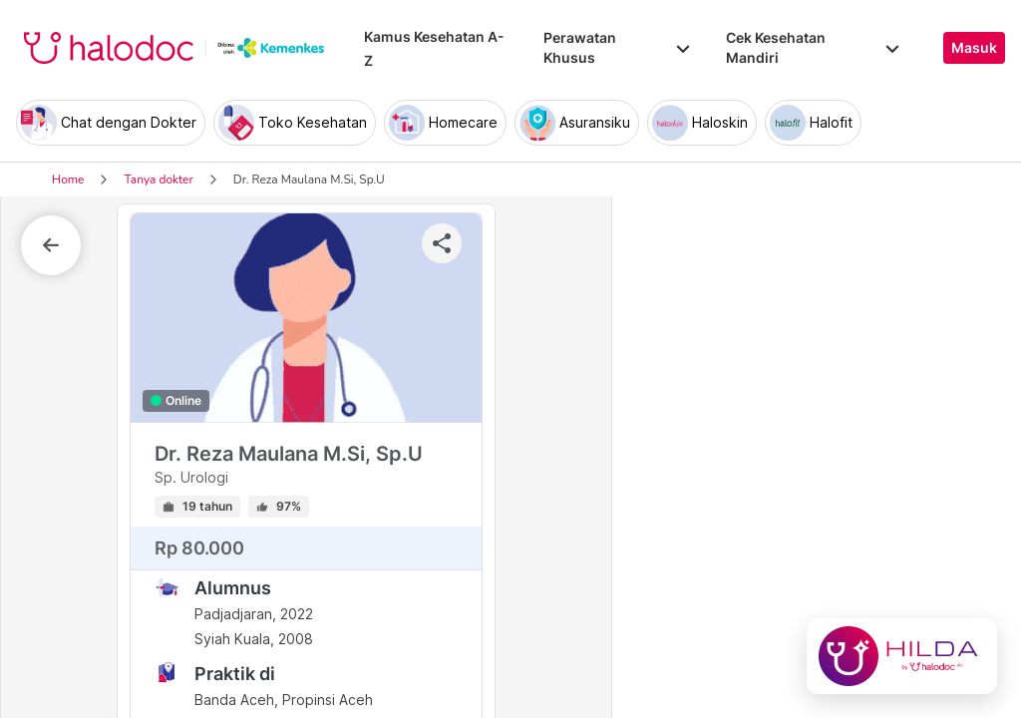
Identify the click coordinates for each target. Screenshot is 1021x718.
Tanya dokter (158, 179)
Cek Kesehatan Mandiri (814, 47)
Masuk (974, 48)
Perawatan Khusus (618, 47)
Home (68, 179)
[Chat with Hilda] (902, 656)
